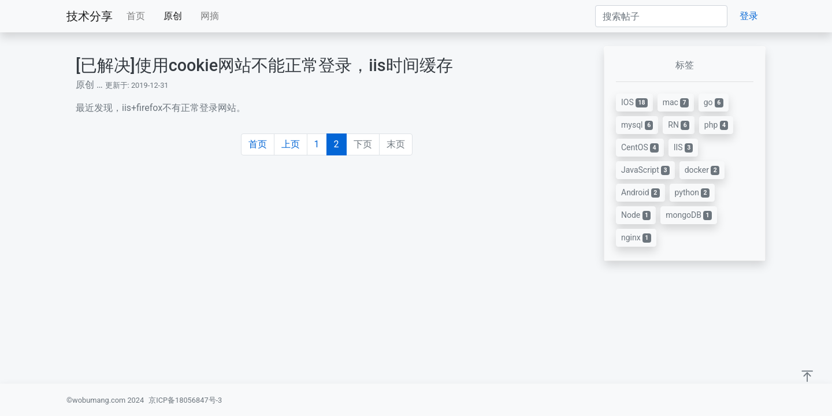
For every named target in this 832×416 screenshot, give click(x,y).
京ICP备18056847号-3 (185, 400)
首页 (136, 15)
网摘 (209, 15)
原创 (173, 15)
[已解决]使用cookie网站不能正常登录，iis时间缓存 (264, 65)
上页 (290, 144)
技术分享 (89, 16)
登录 (749, 15)
